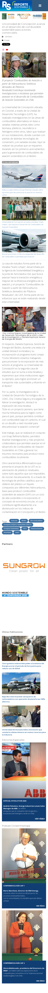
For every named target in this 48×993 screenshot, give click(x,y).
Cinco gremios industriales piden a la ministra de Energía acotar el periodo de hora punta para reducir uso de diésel (23, 666)
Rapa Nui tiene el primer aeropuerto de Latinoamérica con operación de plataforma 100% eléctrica (23, 699)
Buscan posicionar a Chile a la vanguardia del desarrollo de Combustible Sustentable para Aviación (23, 255)
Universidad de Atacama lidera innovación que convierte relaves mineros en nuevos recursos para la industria (24, 732)
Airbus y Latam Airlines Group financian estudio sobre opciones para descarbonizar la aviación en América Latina (22, 192)
